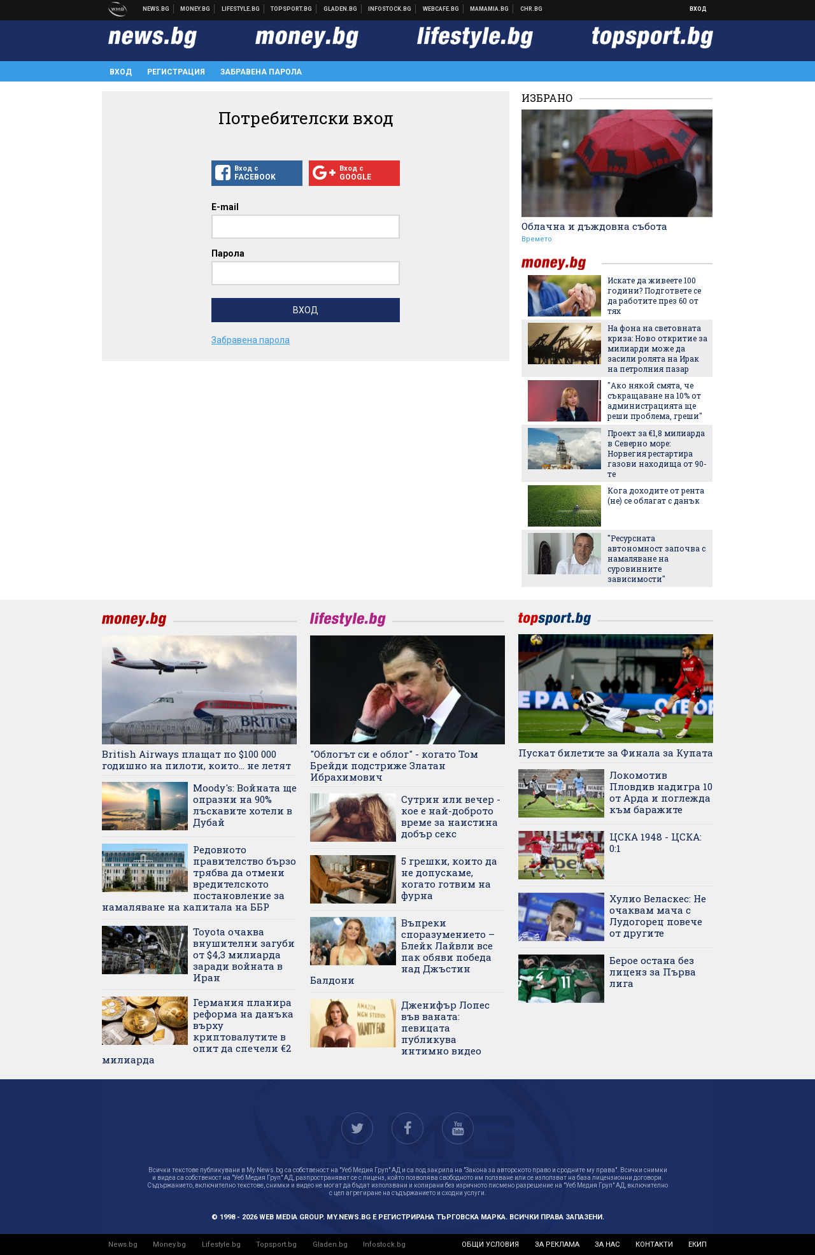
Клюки (241, 8)
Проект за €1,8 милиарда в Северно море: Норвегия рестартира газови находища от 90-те (657, 453)
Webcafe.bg (441, 8)
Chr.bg (531, 8)
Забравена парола (261, 71)
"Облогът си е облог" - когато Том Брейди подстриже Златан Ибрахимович (394, 765)
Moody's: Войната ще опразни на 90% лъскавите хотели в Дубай (245, 805)
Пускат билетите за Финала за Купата (615, 752)
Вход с (257, 173)
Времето (536, 239)
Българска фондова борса (390, 8)
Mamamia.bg (489, 8)
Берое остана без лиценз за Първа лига (652, 971)
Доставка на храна (341, 8)
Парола (227, 253)
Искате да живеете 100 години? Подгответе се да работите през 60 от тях (654, 295)
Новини (156, 8)
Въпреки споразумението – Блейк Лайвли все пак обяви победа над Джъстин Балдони (402, 951)
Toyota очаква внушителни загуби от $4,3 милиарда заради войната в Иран (244, 954)
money (561, 263)
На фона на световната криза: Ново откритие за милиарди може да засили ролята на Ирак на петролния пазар (657, 348)
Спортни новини (291, 8)
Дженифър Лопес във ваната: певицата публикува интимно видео (445, 1027)
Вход (698, 9)
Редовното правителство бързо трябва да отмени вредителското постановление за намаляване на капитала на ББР (199, 878)
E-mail (225, 207)
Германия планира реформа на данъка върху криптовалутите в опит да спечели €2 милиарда (198, 1030)
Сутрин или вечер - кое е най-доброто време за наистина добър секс (450, 816)
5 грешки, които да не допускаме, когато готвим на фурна (449, 878)
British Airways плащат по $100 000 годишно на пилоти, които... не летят (196, 760)
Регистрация (176, 71)
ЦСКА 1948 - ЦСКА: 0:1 (655, 842)
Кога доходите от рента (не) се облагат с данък (655, 495)
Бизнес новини (195, 8)
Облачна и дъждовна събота (594, 226)
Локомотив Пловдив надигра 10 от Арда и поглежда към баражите (660, 792)
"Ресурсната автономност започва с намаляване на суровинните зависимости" (656, 558)
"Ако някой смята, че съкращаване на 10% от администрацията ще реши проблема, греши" (654, 400)
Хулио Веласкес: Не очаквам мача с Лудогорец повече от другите (657, 916)
